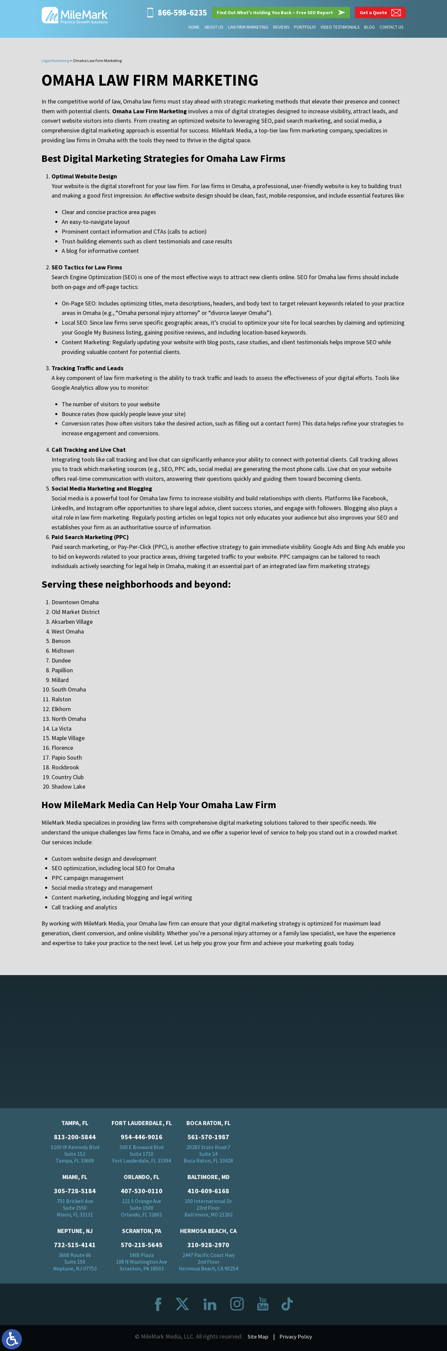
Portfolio (306, 27)
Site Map (257, 1338)
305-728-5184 (75, 1193)
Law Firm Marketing (249, 27)
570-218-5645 (141, 1246)
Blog (370, 27)
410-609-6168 (208, 1193)
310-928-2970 (208, 1246)
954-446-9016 (141, 1139)
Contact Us (391, 27)
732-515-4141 (75, 1246)
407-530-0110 (141, 1193)
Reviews (282, 27)
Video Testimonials (340, 27)
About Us (215, 27)
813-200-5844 (75, 1139)
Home (195, 27)
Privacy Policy (296, 1338)
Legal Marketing (55, 60)
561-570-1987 (208, 1139)
